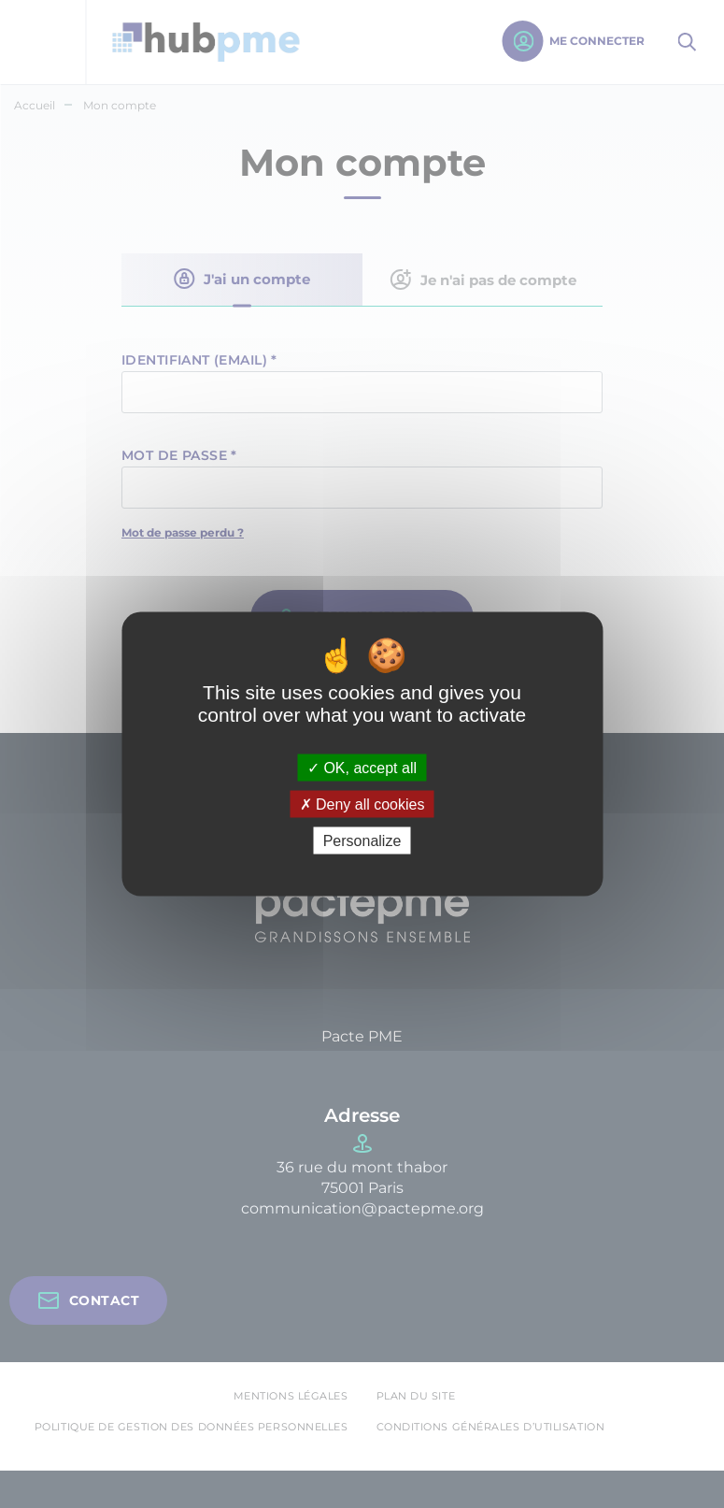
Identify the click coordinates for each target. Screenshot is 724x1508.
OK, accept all (362, 767)
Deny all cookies (362, 804)
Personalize (362, 841)
